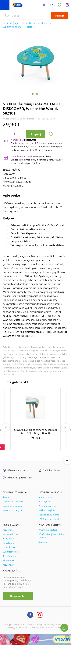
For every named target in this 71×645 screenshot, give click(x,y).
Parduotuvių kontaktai (14, 501)
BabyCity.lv (8, 543)
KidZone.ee (9, 560)
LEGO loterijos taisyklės (50, 519)
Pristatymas (44, 501)
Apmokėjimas (45, 497)
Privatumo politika (47, 530)
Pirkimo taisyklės (46, 510)
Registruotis (17, 596)
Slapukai (42, 542)
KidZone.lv (8, 565)
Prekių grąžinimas (47, 506)
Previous (5, 427)
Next (65, 427)
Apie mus (7, 497)
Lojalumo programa (12, 506)
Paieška (59, 15)
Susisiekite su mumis (48, 514)
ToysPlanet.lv (9, 556)
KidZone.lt (8, 530)
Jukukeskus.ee (10, 551)
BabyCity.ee (9, 547)
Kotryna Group (10, 534)
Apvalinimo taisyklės (13, 510)
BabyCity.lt (8, 538)
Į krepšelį (35, 134)
